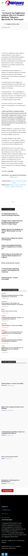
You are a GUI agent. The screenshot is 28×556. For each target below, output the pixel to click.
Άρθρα (14, 183)
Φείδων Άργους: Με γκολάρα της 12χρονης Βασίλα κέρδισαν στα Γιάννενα (11, 255)
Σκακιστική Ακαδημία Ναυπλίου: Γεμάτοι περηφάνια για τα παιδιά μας (11, 246)
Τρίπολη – (8, 186)
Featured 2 (3, 410)
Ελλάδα (3, 10)
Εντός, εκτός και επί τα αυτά (10, 263)
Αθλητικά (19, 186)
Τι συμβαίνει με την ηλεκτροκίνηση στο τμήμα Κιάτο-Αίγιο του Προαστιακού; (12, 332)
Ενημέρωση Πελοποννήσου (12, 24)
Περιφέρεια (4, 483)
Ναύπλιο (11, 184)
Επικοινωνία (4, 513)
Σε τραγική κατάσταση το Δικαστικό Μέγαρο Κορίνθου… (10, 214)
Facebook (15, 177)
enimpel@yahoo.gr (6, 510)
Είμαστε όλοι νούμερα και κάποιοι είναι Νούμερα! (12, 239)
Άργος (17, 184)
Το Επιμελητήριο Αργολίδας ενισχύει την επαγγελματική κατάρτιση (10, 270)
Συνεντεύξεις (20, 181)
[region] (14, 197)
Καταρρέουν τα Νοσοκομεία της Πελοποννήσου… (10, 480)
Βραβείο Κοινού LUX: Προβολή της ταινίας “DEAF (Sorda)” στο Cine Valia (12, 231)
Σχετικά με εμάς (5, 517)
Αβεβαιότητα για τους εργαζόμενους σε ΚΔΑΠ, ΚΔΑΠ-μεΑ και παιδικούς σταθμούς (12, 349)
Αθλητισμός (4, 301)
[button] (14, 197)
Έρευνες (13, 181)
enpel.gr (13, 546)
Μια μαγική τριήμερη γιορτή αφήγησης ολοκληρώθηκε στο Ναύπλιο (12, 340)
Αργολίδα (3, 293)
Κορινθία (13, 186)
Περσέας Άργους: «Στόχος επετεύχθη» (9, 278)
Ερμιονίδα (23, 184)
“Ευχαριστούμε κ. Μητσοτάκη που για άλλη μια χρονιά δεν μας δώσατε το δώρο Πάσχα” (12, 222)
